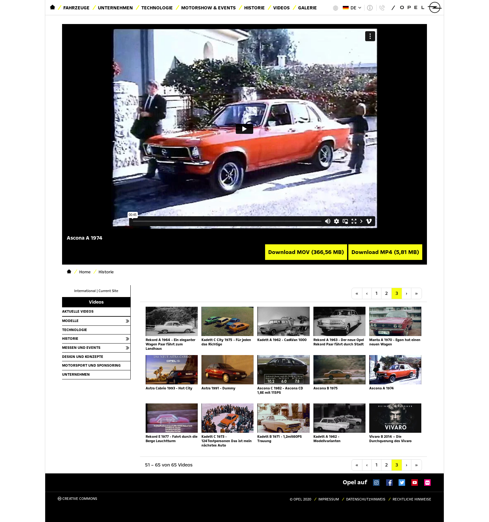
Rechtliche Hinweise (412, 499)
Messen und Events (81, 347)
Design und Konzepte (82, 356)
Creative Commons (77, 498)
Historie (254, 8)
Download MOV (306, 252)
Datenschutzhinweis (365, 499)
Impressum (328, 499)
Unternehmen (115, 8)
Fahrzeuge (76, 8)
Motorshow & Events (208, 8)
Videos (281, 8)
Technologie (157, 8)
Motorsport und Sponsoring (91, 365)
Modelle (70, 320)
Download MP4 (385, 252)
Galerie (307, 8)
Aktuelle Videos (78, 311)
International (85, 291)
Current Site (108, 291)
